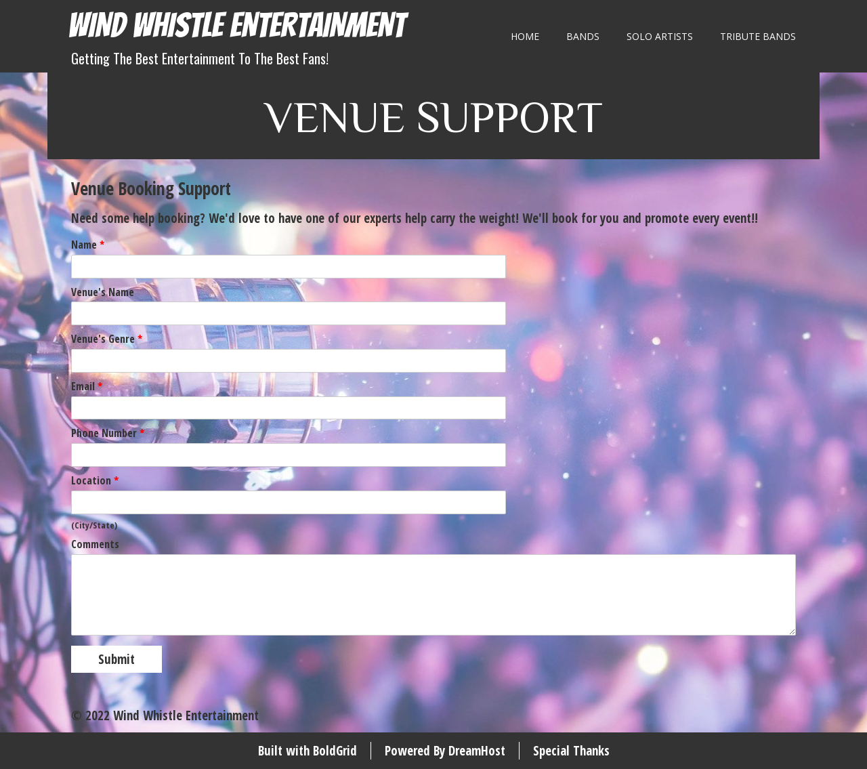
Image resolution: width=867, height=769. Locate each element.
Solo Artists (660, 36)
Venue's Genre (106, 339)
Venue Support (434, 115)
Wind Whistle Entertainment (236, 25)
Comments (95, 544)
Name (87, 245)
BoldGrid (335, 751)
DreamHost (476, 751)
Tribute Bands (758, 36)
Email (86, 386)
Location (95, 481)
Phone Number (107, 433)
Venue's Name (102, 292)
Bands (582, 36)
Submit (116, 659)
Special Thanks (571, 751)
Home (525, 36)
